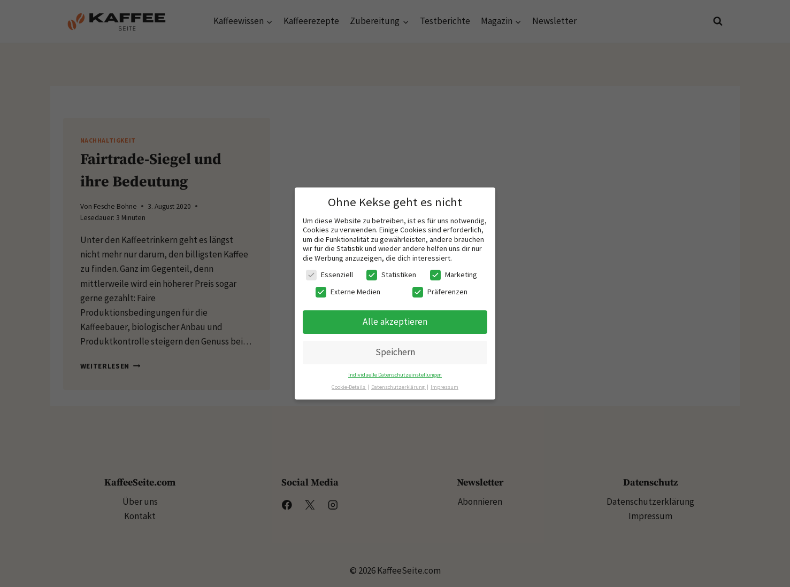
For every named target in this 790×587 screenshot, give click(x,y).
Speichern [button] (395, 352)
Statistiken (391, 275)
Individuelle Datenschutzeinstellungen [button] (395, 374)
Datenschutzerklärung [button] (398, 386)
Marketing (453, 275)
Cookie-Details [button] (349, 386)
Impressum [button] (444, 386)
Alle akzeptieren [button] (395, 321)
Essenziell (329, 275)
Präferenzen (439, 292)
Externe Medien (348, 292)
